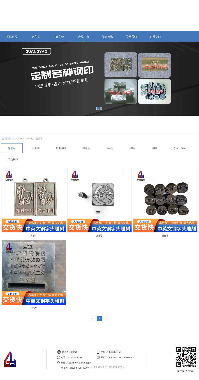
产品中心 (83, 36)
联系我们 (182, 3)
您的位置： (7, 138)
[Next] (106, 318)
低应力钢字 (179, 148)
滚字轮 (60, 36)
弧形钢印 (18, 121)
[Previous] (92, 318)
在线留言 (193, 3)
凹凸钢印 (13, 159)
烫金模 (35, 121)
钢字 (132, 148)
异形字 (39, 138)
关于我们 (131, 36)
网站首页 (170, 3)
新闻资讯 (107, 36)
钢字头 (36, 36)
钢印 (154, 148)
